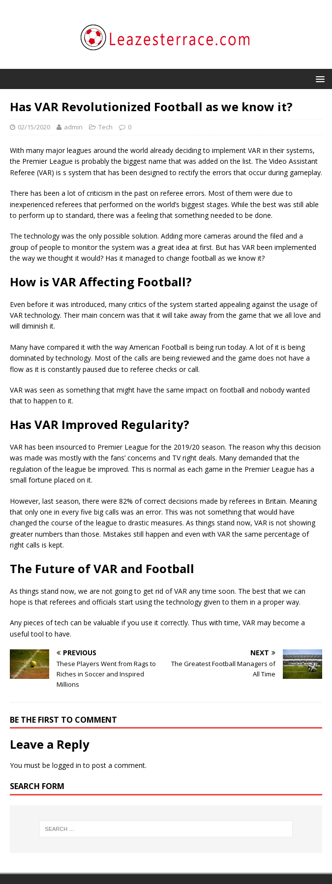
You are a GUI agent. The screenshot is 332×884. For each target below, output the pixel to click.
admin (73, 126)
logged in (66, 765)
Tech (105, 126)
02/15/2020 (34, 126)
